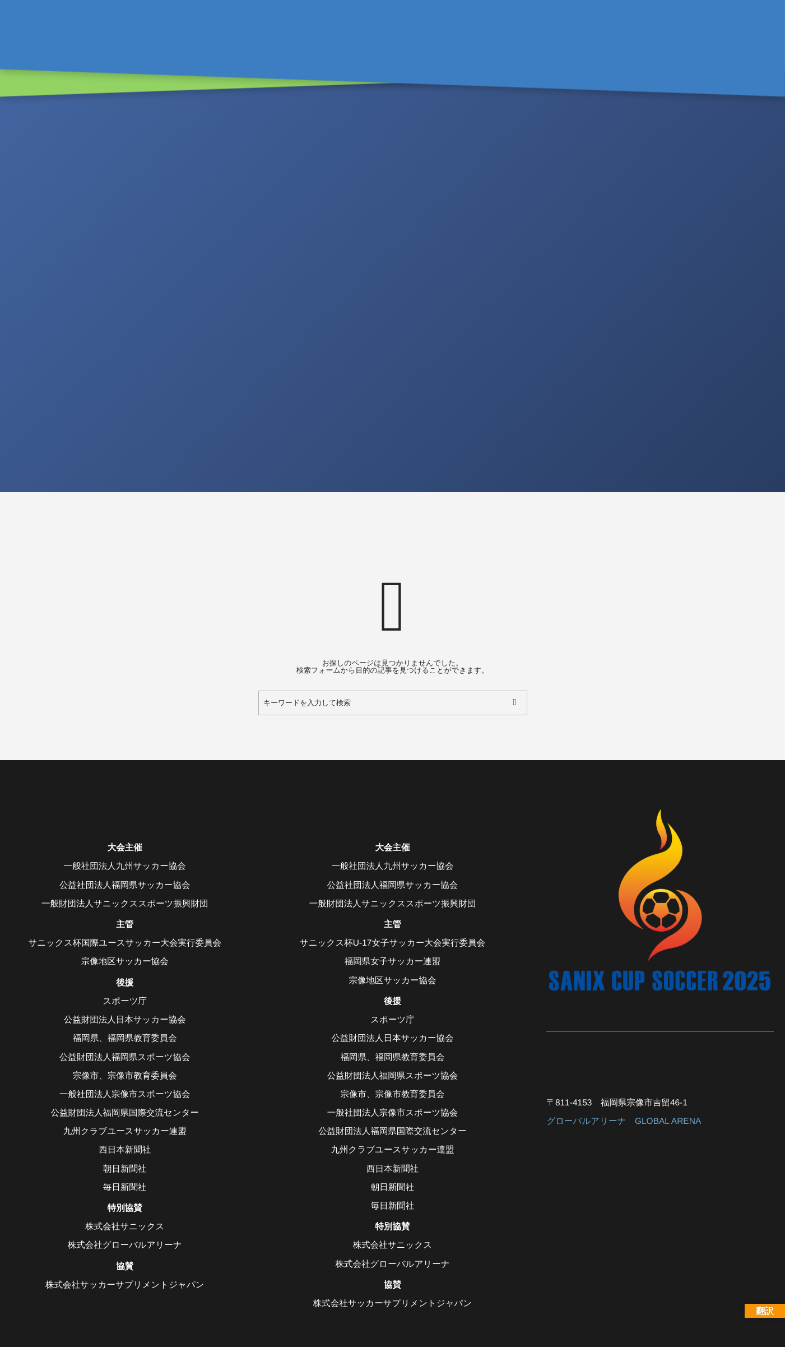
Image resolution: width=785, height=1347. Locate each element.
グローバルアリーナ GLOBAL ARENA (623, 1121)
